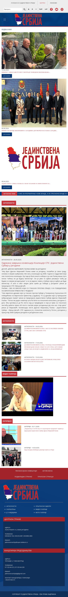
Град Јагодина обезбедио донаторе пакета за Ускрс (39, 450)
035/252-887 (19, 536)
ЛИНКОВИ (53, 3)
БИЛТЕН (42, 3)
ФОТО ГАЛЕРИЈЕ (41, 512)
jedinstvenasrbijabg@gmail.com (15, 574)
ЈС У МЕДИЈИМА (11, 512)
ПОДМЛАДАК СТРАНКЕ (23, 477)
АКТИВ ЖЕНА (47, 471)
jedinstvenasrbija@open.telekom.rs (16, 542)
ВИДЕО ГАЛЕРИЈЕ (41, 509)
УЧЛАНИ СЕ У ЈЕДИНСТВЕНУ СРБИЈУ (23, 3)
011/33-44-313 (9, 567)
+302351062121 (10, 580)
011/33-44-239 (19, 567)
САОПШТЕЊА (10, 509)
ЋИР (40, 9)
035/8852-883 (27, 536)
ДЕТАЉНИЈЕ (6, 76)
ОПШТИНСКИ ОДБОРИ (43, 506)
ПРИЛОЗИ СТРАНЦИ (45, 477)
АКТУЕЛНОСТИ (11, 506)
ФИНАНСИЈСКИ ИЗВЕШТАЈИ (26, 471)
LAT (46, 9)
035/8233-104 (9, 536)
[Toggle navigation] (5, 19)
